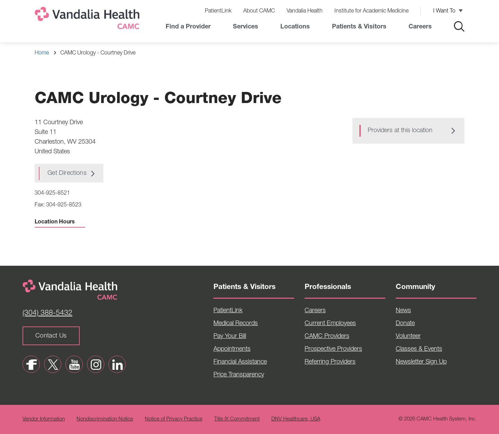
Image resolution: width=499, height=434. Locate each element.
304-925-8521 (52, 193)
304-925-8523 (63, 205)
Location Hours (60, 222)
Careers (420, 27)
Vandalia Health (305, 11)
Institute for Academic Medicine (371, 11)
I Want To (444, 11)
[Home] (88, 19)
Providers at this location (400, 131)
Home (42, 53)
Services (245, 27)
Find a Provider (188, 27)
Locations (295, 27)
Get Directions (67, 173)
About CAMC (259, 11)
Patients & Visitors (359, 27)
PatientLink (218, 11)
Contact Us (51, 336)
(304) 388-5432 (47, 313)
